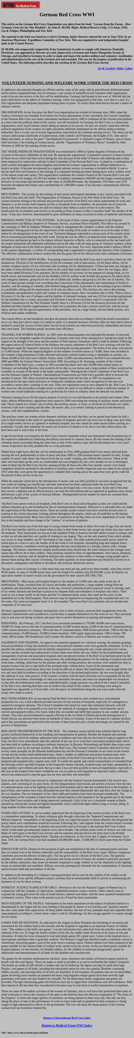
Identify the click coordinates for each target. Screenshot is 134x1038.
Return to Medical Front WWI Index (67, 1025)
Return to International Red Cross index (67, 1018)
